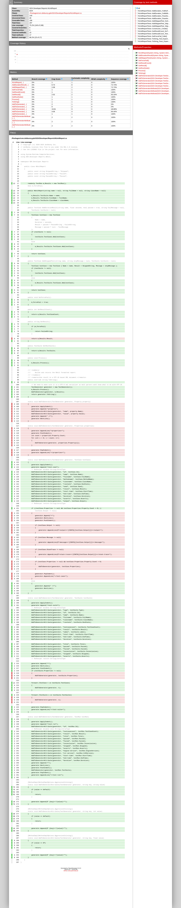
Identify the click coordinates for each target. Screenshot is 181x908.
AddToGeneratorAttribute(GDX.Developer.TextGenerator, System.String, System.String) (153, 88)
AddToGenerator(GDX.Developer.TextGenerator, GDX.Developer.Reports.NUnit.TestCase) (153, 81)
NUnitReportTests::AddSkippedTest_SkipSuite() (153, 26)
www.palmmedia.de (73, 905)
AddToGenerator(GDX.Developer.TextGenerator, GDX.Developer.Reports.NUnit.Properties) (153, 78)
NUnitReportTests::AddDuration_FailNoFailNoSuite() (153, 11)
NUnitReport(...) (18, 82)
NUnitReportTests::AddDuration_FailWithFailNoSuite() (153, 13)
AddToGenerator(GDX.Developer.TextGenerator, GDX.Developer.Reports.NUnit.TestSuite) (153, 83)
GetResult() (16, 94)
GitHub (65, 905)
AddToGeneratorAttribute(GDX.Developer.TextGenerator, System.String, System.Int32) (153, 91)
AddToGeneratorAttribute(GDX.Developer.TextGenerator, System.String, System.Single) (153, 93)
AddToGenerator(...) (19, 104)
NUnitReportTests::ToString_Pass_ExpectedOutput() (153, 41)
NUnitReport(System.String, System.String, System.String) (153, 53)
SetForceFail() (17, 90)
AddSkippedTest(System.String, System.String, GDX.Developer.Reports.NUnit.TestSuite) (153, 58)
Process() (15, 99)
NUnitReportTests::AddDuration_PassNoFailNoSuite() (153, 16)
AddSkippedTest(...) (19, 87)
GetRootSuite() (17, 97)
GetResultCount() (18, 92)
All (138, 8)
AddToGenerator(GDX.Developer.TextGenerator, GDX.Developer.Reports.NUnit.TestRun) (153, 86)
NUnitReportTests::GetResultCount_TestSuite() (153, 34)
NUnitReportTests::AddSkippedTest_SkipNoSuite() (153, 23)
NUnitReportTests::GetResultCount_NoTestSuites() (153, 31)
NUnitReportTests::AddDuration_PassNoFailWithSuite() (153, 18)
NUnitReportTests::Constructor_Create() (152, 29)
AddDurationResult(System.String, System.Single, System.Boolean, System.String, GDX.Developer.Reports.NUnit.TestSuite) (153, 55)
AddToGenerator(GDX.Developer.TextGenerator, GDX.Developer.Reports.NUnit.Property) (153, 76)
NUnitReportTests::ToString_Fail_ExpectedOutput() (153, 39)
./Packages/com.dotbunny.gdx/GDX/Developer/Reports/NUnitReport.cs (55, 13)
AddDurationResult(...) (20, 85)
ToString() (15, 102)
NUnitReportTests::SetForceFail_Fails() (151, 36)
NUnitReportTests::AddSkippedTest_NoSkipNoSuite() (153, 21)
